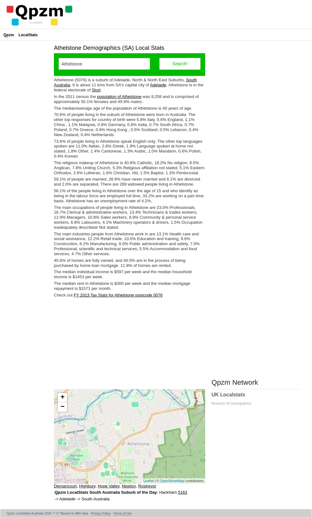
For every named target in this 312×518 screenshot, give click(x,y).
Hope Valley (108, 486)
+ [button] (63, 397)
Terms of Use (122, 513)
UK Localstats (234, 398)
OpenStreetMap (172, 481)
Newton (129, 486)
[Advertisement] (129, 343)
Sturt (96, 90)
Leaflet (148, 481)
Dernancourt (65, 486)
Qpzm (8, 35)
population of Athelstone (119, 96)
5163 (182, 492)
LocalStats (28, 35)
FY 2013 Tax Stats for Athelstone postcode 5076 (118, 295)
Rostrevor (147, 486)
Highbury (87, 486)
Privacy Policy (101, 513)
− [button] (63, 407)
